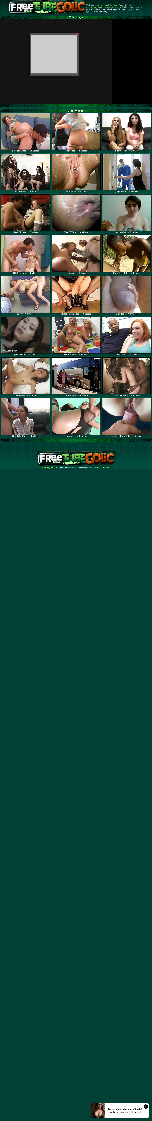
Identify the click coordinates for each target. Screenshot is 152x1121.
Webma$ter (105, 468)
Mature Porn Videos (105, 7)
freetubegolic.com (49, 468)
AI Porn (117, 7)
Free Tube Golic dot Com (107, 5)
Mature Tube (91, 7)
